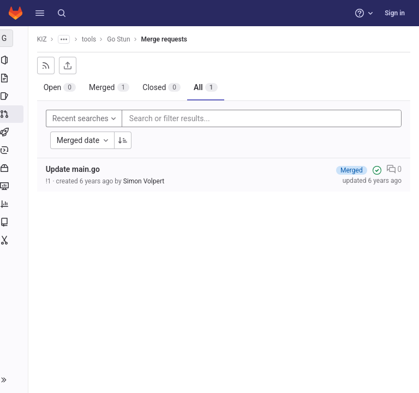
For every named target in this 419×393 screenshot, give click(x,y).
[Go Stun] (15, 38)
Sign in (395, 13)
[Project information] (15, 60)
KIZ (44, 39)
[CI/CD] (15, 132)
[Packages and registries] (15, 168)
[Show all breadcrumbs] (66, 39)
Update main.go (75, 169)
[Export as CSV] (70, 65)
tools (91, 39)
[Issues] (15, 96)
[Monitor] (15, 186)
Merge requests (166, 39)
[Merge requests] (15, 114)
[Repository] (15, 78)
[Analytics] (15, 204)
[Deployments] (15, 150)
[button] (40, 13)
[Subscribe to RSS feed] (48, 65)
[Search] (61, 13)
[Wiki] (15, 222)
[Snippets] (15, 240)
